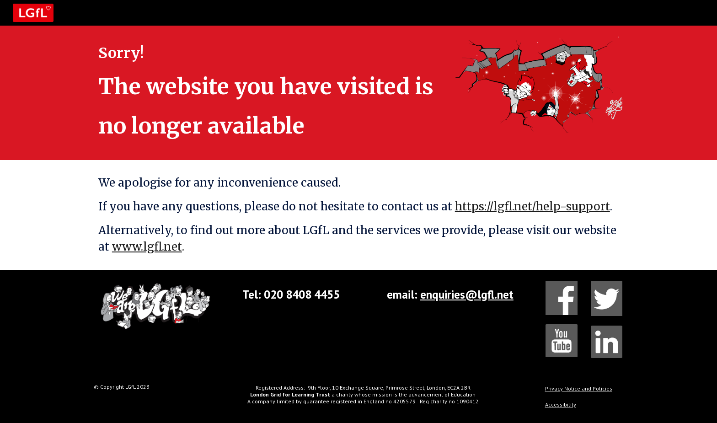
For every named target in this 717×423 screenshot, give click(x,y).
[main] (268, 93)
